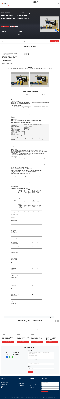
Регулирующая (13, 252)
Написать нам (14, 26)
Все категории (32, 387)
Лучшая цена (5, 26)
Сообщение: (30, 350)
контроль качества (21, 383)
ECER (54, 397)
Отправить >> (45, 391)
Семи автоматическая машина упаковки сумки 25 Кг (36, 338)
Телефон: (29, 366)
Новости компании (45, 2)
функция (17, 252)
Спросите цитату (54, 41)
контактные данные (21, 385)
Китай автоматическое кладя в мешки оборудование (12, 397)
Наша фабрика (20, 381)
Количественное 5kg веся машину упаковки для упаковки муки (51, 338)
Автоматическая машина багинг (33, 380)
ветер (14, 294)
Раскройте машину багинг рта (33, 385)
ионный (12, 294)
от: (28, 361)
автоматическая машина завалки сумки (29, 317)
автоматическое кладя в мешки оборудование (45, 317)
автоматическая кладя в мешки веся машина (12, 317)
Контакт (30, 371)
